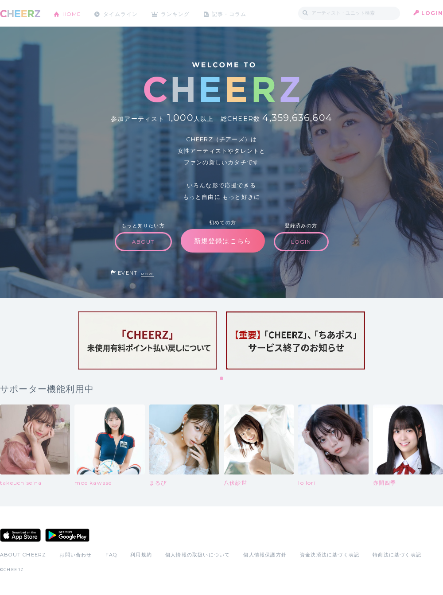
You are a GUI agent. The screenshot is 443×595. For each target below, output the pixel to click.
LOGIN (432, 13)
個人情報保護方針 (265, 555)
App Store (20, 535)
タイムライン (121, 13)
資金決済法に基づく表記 (329, 555)
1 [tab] (222, 379)
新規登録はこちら (223, 241)
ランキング (177, 13)
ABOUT (143, 241)
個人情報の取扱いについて (197, 555)
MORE (147, 274)
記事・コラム (231, 13)
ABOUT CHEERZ (23, 555)
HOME (72, 13)
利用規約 (141, 555)
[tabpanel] (147, 340)
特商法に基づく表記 (397, 555)
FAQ (111, 555)
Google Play (67, 535)
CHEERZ (20, 13)
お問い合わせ (75, 555)
